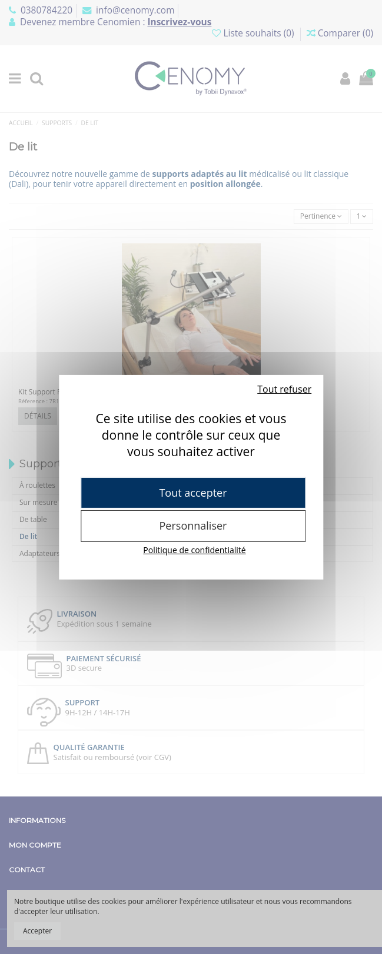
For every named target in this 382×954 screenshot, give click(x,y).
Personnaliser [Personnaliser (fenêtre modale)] (193, 525)
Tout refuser (284, 388)
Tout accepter (193, 492)
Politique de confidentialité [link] (194, 549)
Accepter (37, 931)
